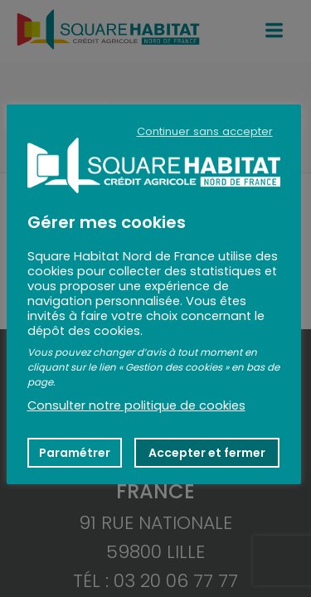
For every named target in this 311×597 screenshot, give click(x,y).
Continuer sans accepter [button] (205, 131)
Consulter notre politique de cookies (136, 405)
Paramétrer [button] (74, 452)
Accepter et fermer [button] (206, 452)
